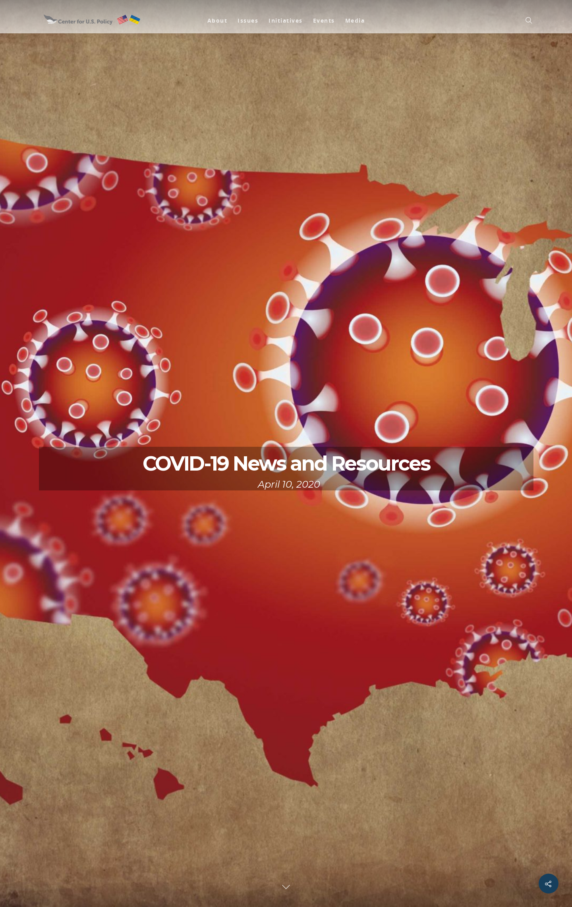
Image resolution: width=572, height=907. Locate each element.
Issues (248, 20)
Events (324, 20)
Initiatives (286, 20)
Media (355, 20)
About (217, 20)
